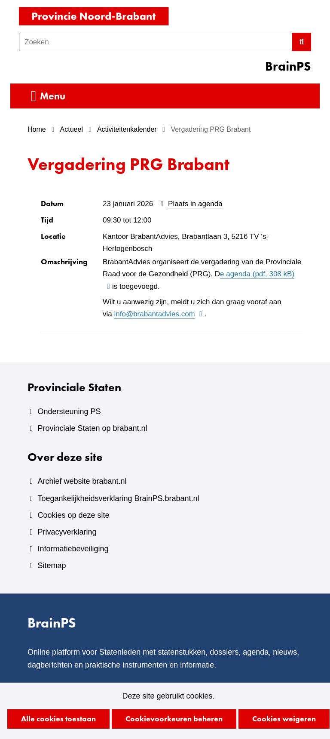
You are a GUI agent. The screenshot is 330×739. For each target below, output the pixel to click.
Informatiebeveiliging (72, 548)
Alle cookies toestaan (58, 719)
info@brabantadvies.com (159, 314)
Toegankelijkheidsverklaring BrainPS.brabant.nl (118, 498)
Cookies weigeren (284, 719)
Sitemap (51, 565)
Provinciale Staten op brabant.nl (92, 428)
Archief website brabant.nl (81, 481)
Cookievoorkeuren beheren (174, 719)
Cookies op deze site (73, 515)
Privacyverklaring (66, 532)
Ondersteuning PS (69, 411)
